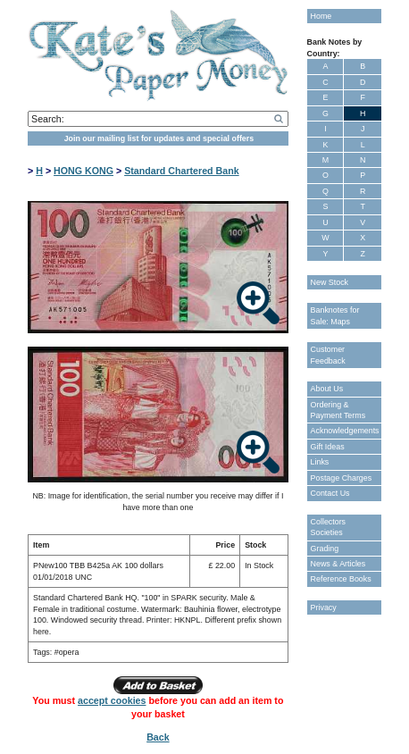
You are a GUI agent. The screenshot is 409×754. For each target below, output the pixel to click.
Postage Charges (341, 477)
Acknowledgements (345, 430)
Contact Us (330, 493)
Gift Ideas (328, 446)
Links (320, 461)
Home (321, 16)
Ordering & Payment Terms (338, 410)
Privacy (324, 607)
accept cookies (112, 700)
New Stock (329, 282)
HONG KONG (83, 170)
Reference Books (341, 578)
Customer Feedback (328, 354)
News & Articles (338, 563)
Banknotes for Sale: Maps (335, 315)
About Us (327, 388)
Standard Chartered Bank (181, 170)
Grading (325, 548)
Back (157, 737)
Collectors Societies (328, 527)
